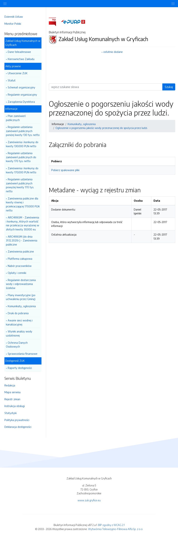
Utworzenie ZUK (17, 73)
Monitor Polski (12, 23)
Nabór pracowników (20, 265)
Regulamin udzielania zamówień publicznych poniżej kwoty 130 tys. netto (23, 130)
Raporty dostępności (20, 367)
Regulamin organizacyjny (22, 94)
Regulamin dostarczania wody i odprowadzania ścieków (21, 284)
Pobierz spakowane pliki (65, 170)
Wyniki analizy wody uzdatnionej (19, 333)
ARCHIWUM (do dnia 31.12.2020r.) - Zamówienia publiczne (21, 240)
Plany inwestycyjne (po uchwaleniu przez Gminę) (20, 297)
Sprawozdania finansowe (22, 353)
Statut (11, 80)
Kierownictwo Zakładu (21, 59)
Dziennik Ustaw (13, 16)
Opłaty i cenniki (17, 272)
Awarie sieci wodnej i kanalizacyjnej (19, 322)
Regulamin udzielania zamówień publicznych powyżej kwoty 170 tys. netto (20, 185)
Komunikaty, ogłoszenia (22, 306)
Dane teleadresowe (19, 51)
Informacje (11, 108)
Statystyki (10, 413)
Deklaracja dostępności (17, 426)
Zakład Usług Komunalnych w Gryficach (22, 42)
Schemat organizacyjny (21, 87)
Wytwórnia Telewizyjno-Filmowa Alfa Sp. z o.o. (115, 529)
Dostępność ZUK (15, 360)
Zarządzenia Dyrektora (21, 101)
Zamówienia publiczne (21, 251)
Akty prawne (13, 66)
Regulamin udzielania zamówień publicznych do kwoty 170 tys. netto (21, 157)
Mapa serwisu (12, 392)
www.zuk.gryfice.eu (89, 500)
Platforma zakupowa (20, 258)
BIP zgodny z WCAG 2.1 (111, 525)
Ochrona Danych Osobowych (17, 344)
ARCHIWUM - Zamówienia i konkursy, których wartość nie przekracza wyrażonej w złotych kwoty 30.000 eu (22, 223)
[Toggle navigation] (173, 3)
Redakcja (9, 385)
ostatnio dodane (113, 51)
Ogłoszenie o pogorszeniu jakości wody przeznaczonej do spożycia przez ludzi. (101, 127)
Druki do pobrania (18, 313)
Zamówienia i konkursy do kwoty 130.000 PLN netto (22, 144)
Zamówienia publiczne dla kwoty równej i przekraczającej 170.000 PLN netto (22, 204)
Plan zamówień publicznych (16, 118)
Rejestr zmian (12, 399)
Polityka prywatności (16, 420)
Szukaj (169, 87)
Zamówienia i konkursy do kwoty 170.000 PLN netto (22, 170)
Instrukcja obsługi (14, 406)
